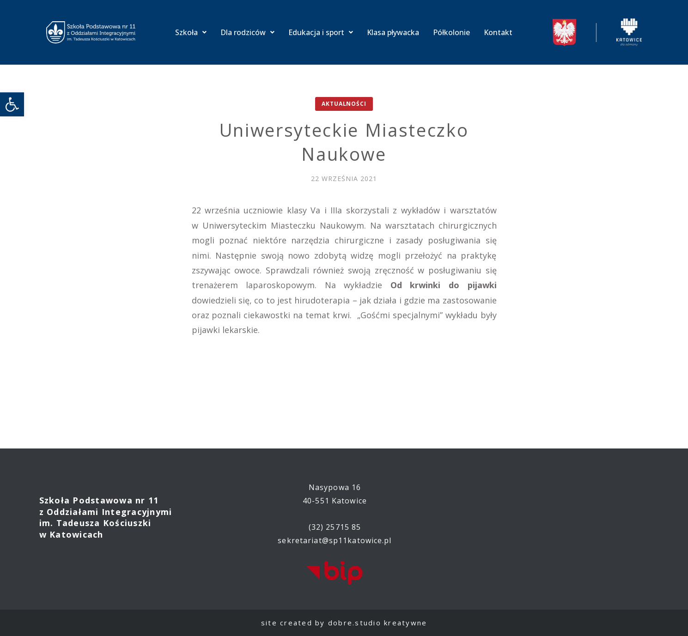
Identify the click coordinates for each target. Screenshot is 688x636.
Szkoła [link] (191, 32)
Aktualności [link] (344, 104)
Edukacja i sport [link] (320, 32)
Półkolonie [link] (451, 32)
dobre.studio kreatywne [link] (377, 622)
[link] (12, 104)
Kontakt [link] (498, 32)
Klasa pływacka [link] (393, 32)
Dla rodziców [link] (247, 32)
